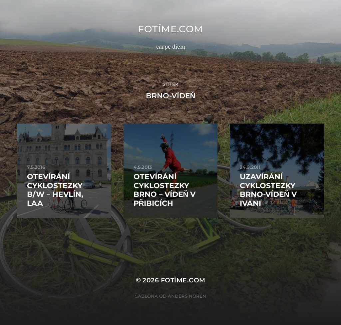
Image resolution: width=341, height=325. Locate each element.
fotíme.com (170, 29)
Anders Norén (187, 296)
